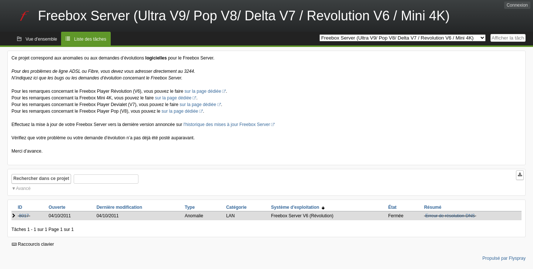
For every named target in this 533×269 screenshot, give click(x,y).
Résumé (433, 207)
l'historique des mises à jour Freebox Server (227, 124)
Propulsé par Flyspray (504, 258)
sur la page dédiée (203, 91)
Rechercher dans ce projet (41, 178)
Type (190, 207)
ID (20, 207)
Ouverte (56, 207)
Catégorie (236, 207)
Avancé (23, 188)
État (392, 207)
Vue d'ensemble (41, 39)
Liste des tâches (90, 39)
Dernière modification (119, 207)
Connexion (517, 5)
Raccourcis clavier (33, 244)
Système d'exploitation (298, 207)
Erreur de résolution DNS (450, 215)
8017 (24, 215)
